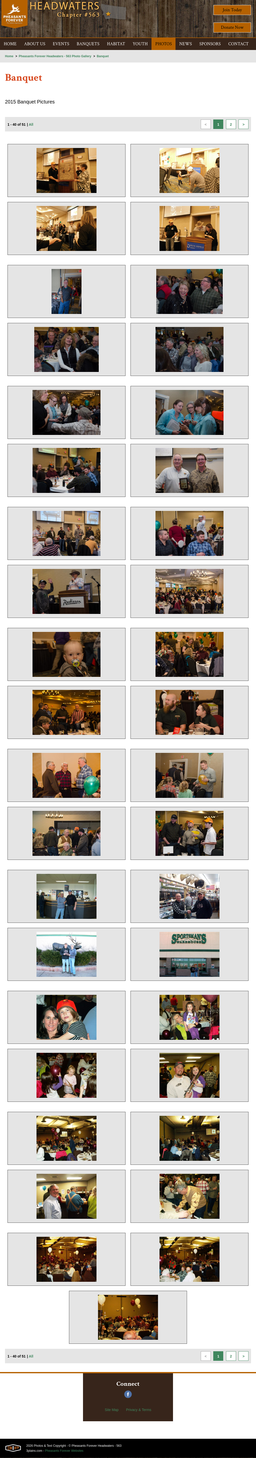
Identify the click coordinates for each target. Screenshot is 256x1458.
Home (9, 56)
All (31, 125)
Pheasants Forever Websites (64, 1451)
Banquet (103, 56)
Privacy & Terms (138, 1410)
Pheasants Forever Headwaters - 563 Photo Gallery (55, 56)
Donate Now (232, 27)
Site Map (111, 1410)
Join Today (232, 10)
